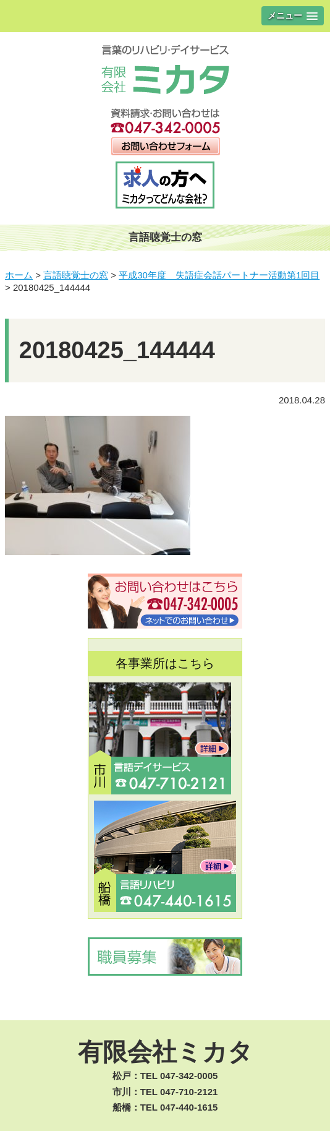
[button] (292, 15)
